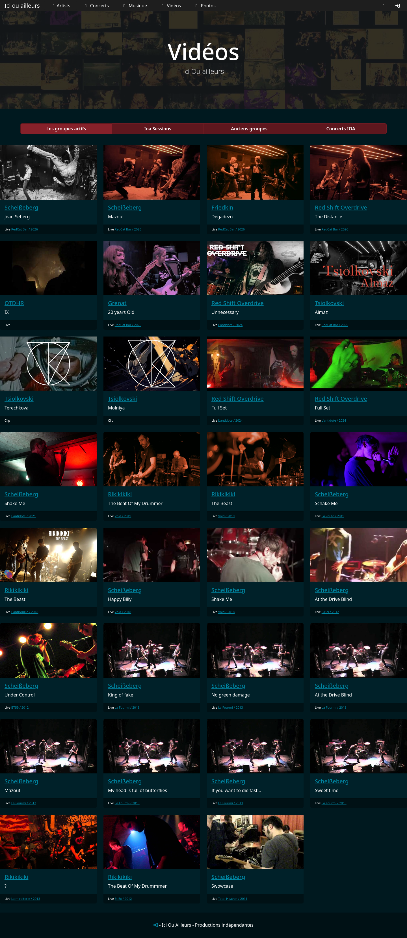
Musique (134, 6)
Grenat (117, 303)
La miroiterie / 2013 (25, 898)
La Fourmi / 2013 (127, 707)
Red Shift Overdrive (341, 207)
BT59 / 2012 (330, 612)
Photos (204, 6)
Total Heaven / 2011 (233, 898)
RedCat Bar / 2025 (128, 325)
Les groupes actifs (66, 129)
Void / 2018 (123, 612)
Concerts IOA (340, 129)
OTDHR (14, 303)
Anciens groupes (249, 129)
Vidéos (170, 6)
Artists (60, 6)
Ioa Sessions (157, 129)
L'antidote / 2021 (23, 516)
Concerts (96, 6)
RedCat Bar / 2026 (24, 229)
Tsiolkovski (329, 303)
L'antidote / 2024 (230, 325)
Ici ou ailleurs (22, 5)
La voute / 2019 (333, 516)
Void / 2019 (123, 516)
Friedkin (222, 207)
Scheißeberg (21, 207)
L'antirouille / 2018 (24, 612)
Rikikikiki (120, 494)
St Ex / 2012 (123, 898)
